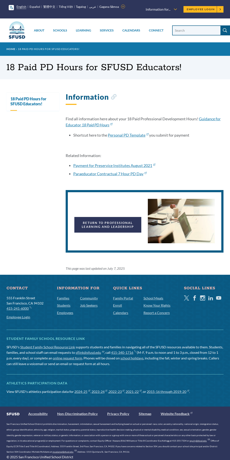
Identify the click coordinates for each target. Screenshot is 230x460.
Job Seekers (89, 305)
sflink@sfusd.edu (90, 352)
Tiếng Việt (66, 6)
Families (63, 298)
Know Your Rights (156, 305)
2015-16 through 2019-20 (168, 391)
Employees (65, 313)
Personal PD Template (128, 135)
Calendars (131, 30)
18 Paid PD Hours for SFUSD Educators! (28, 101)
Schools (60, 30)
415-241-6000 (19, 308)
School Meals (153, 298)
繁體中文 (49, 6)
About (39, 30)
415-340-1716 (123, 352)
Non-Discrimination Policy (77, 414)
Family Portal (123, 298)
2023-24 (99, 391)
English (21, 6)
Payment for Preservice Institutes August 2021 (114, 165)
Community (89, 298)
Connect (156, 30)
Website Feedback (176, 414)
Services (107, 30)
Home (11, 49)
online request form (67, 358)
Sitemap (145, 414)
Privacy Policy (118, 414)
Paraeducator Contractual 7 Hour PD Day (110, 173)
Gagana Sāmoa (109, 6)
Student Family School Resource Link (47, 347)
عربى (92, 6)
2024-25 (82, 391)
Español (35, 6)
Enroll (117, 305)
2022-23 (117, 391)
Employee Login (204, 9)
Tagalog (81, 6)
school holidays (131, 358)
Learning (83, 30)
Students (63, 305)
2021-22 (134, 391)
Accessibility (38, 414)
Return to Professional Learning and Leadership (108, 224)
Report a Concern (156, 313)
